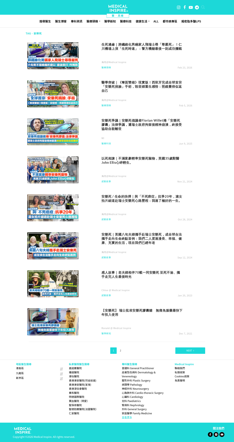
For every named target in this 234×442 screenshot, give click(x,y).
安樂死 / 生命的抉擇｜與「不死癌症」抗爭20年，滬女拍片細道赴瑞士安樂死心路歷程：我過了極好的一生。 (141, 198)
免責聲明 (180, 380)
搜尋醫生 (45, 21)
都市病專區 (170, 21)
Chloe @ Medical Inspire (115, 290)
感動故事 (106, 181)
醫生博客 (61, 21)
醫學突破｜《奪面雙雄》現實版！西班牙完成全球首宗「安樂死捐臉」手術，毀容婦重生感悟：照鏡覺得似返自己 (141, 86)
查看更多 (127, 417)
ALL (156, 21)
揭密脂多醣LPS (191, 21)
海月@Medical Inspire (113, 62)
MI (102, 138)
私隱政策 (180, 372)
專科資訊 (76, 21)
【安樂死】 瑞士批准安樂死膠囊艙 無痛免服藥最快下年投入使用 (142, 312)
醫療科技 (126, 21)
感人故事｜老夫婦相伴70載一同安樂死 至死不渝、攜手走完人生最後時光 (140, 274)
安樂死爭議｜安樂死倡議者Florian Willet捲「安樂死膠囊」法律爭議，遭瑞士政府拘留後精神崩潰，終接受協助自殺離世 (141, 124)
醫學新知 (110, 21)
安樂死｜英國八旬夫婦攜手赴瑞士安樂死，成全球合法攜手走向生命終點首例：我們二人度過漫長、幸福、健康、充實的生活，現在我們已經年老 (141, 238)
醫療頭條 (92, 21)
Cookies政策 (182, 376)
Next (189, 350)
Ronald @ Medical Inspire (116, 328)
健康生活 (141, 21)
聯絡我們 (180, 368)
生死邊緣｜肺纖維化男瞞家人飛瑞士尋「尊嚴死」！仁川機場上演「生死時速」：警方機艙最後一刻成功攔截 (141, 46)
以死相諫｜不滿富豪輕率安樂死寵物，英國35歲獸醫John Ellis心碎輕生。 (140, 160)
